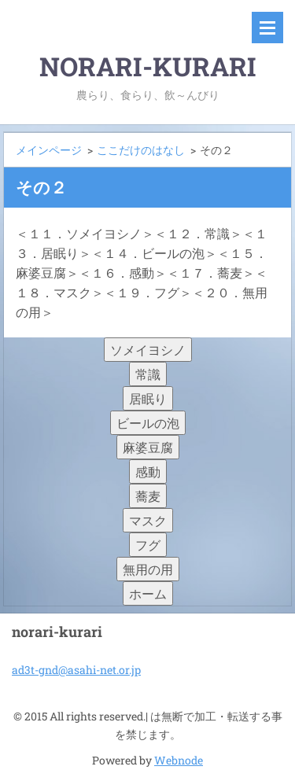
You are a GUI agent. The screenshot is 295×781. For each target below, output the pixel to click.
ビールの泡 (147, 422)
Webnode (178, 760)
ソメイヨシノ (148, 349)
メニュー (267, 27)
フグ (147, 544)
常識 (147, 374)
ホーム (148, 593)
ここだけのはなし (141, 149)
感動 (147, 471)
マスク (148, 520)
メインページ (49, 149)
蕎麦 (147, 496)
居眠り (148, 398)
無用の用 (148, 569)
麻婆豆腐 (148, 447)
